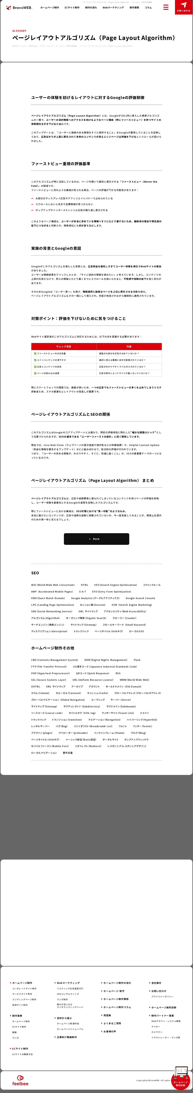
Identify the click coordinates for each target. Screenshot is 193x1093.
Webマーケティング (113, 7)
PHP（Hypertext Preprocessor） (50, 676)
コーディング (98, 702)
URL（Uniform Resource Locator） (93, 682)
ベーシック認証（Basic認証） (81, 742)
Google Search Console (140, 601)
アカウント (94, 689)
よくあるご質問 (112, 1026)
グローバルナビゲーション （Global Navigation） (58, 702)
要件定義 (68, 755)
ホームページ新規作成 (68, 1026)
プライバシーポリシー (162, 999)
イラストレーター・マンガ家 (165, 1040)
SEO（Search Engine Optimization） (116, 587)
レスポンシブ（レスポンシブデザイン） (127, 749)
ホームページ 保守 (114, 993)
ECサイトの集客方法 (22, 1057)
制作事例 (134, 7)
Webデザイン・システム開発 (166, 1023)
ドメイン (144, 715)
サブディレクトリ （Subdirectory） (82, 709)
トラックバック (81, 634)
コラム (148, 7)
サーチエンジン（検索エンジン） (48, 627)
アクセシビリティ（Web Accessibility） (125, 614)
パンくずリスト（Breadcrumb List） (93, 729)
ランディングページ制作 (24, 1002)
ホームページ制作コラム (117, 1010)
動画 (14, 1035)
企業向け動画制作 (67, 1039)
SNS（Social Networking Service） (52, 614)
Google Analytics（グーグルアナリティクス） (95, 601)
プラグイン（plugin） (42, 735)
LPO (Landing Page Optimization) (52, 607)
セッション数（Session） (93, 607)
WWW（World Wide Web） (135, 682)
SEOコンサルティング (68, 996)
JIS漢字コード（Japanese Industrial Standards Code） (105, 669)
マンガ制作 (62, 1002)
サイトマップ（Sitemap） (84, 627)
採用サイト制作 (20, 1007)
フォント (123, 729)
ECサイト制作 (72, 7)
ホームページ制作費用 (116, 1001)
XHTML (35, 689)
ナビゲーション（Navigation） (104, 722)
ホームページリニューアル (70, 1031)
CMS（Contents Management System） (55, 662)
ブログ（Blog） (139, 735)
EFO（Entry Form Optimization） (112, 594)
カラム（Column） (40, 695)
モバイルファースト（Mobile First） (50, 749)
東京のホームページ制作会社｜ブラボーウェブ (32, 46)
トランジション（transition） (67, 722)
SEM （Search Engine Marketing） (132, 607)
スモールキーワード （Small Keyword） (124, 627)
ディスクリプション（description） (49, 634)
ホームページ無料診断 (181, 1084)
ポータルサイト (111, 742)
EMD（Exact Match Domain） (48, 601)
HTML (84, 587)
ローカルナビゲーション (44, 755)
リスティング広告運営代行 (70, 991)
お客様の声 (110, 1034)
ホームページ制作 (49, 7)
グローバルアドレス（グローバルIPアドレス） (137, 695)
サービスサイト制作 (22, 996)
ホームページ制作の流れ (117, 985)
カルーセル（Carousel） (68, 695)
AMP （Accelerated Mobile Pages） (52, 594)
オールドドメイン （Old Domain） (124, 689)
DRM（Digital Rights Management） (106, 662)
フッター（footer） (143, 729)
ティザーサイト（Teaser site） (118, 715)
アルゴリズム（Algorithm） (45, 620)
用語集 (107, 1018)
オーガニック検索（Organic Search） (86, 620)
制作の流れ (91, 7)
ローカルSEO (136, 634)
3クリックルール (152, 587)
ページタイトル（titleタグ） (109, 634)
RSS (118, 676)
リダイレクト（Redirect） (88, 749)
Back (96, 538)
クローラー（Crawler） (125, 620)
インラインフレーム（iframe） (109, 735)
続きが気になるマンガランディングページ (70, 1008)
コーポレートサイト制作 (24, 991)
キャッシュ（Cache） (98, 695)
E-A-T (82, 594)
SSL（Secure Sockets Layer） (49, 682)
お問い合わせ (183, 10)
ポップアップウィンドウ (136, 742)
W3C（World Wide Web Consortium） (53, 587)
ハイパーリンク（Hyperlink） (142, 722)
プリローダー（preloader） (73, 735)
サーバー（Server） (121, 702)
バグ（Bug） (62, 729)
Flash (137, 662)
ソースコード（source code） (47, 715)
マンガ (15, 1040)
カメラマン (157, 1034)
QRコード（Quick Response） (93, 676)
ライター (155, 1029)
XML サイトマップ (88, 614)
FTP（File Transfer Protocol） (49, 669)
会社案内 (156, 985)
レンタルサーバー (40, 729)
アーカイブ (77, 689)
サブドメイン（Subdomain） (121, 709)
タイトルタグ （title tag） (82, 715)
